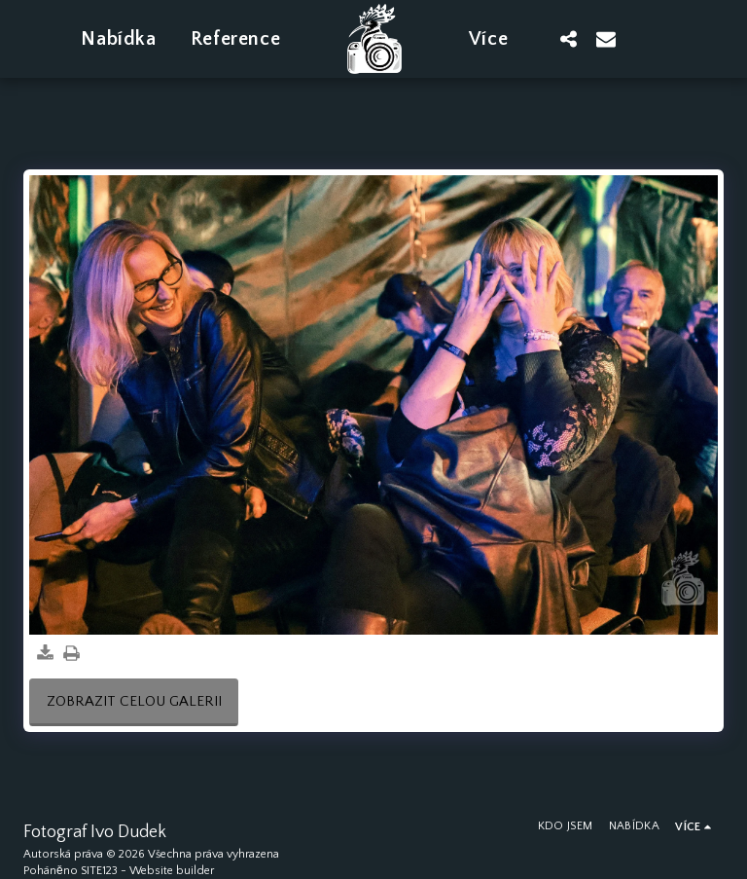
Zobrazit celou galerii (134, 701)
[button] (569, 38)
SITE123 (99, 870)
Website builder (171, 870)
